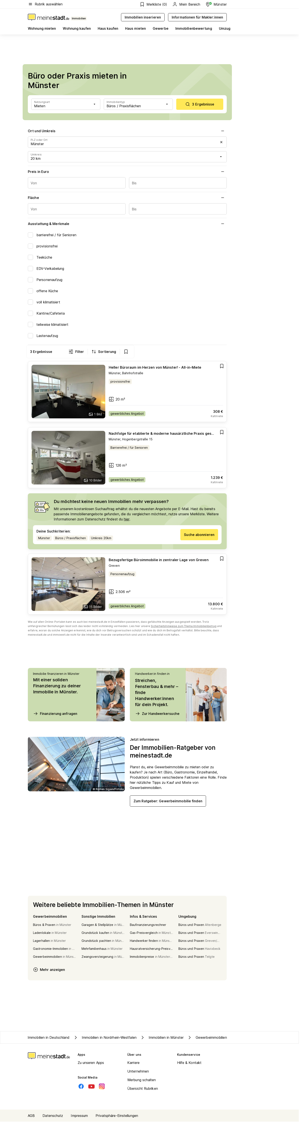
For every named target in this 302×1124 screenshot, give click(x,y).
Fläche (127, 198)
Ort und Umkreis (127, 131)
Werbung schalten (141, 1082)
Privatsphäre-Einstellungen (117, 1118)
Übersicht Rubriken (142, 1091)
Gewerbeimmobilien (207, 1039)
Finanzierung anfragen (55, 716)
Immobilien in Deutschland (49, 1040)
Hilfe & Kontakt (189, 1065)
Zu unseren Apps (91, 1065)
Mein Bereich (186, 4)
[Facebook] (81, 1088)
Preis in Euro (127, 172)
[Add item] (221, 368)
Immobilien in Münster (162, 1039)
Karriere (133, 1065)
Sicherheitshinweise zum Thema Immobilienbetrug (183, 628)
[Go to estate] (127, 394)
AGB (31, 1118)
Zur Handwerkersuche (157, 716)
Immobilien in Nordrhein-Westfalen (105, 1039)
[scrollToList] (199, 104)
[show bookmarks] (218, 351)
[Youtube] (91, 1088)
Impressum (79, 1118)
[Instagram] (101, 1088)
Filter (168, 351)
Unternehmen (138, 1073)
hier (126, 521)
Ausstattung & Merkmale (127, 224)
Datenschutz (52, 1118)
